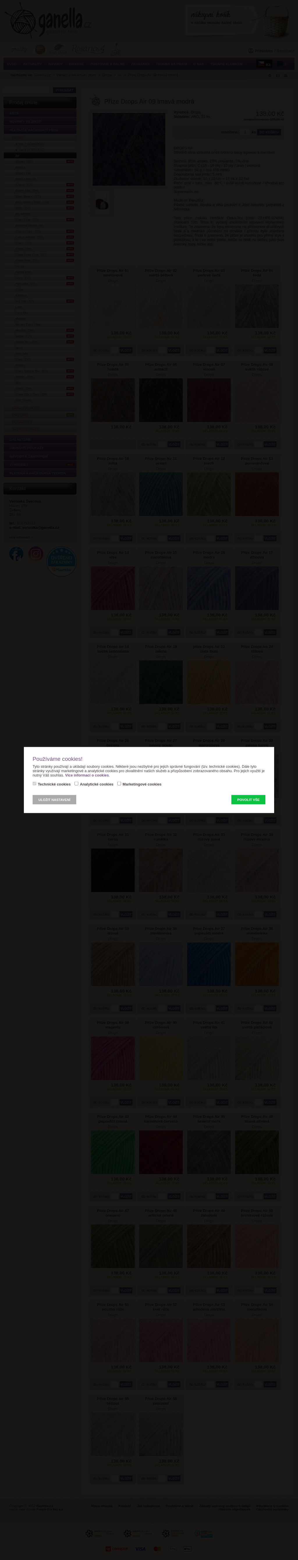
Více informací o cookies (87, 775)
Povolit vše (248, 800)
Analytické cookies (96, 784)
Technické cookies (54, 784)
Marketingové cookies (142, 784)
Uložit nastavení (54, 800)
